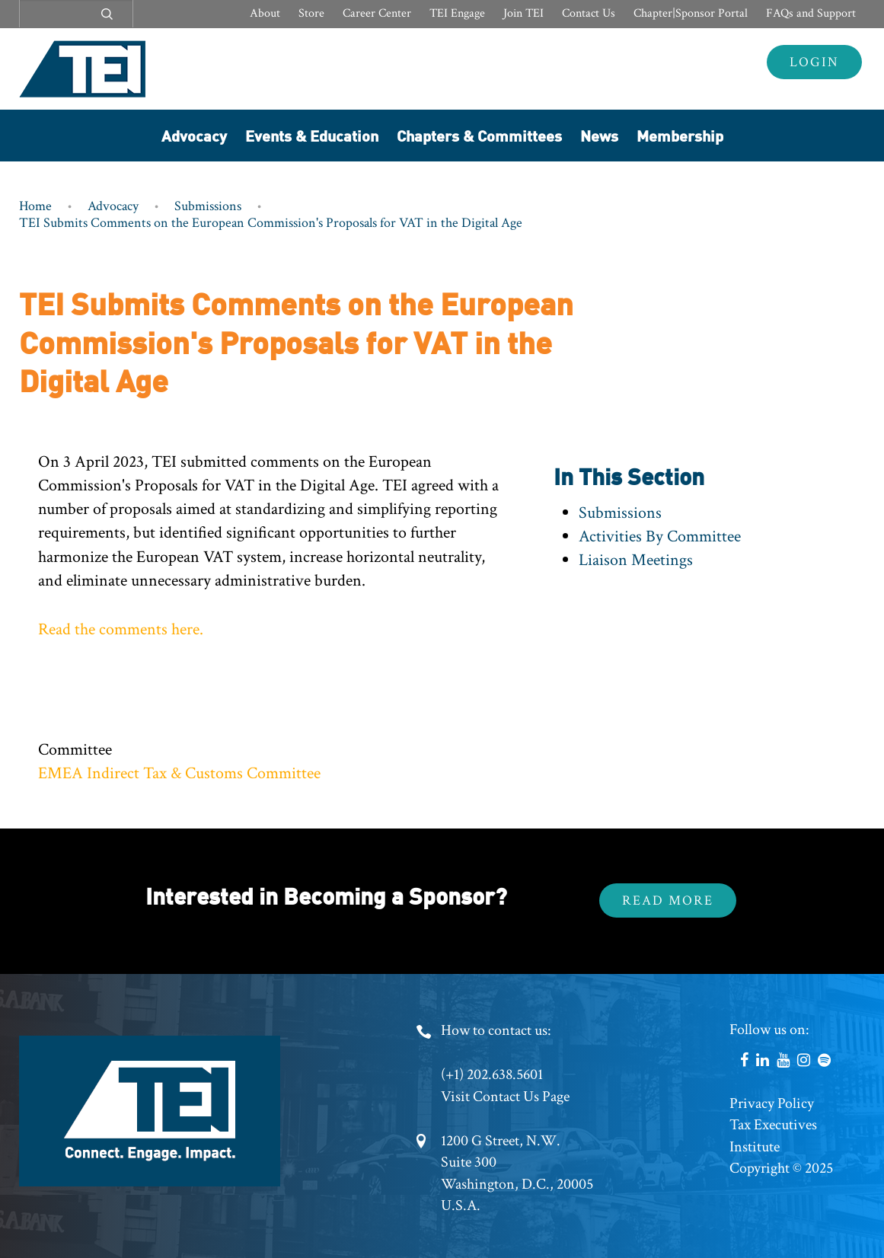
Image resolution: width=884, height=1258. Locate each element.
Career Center (377, 13)
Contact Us (588, 13)
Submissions (207, 206)
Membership (680, 135)
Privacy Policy (771, 1103)
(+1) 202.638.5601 (492, 1074)
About (265, 13)
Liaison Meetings (636, 560)
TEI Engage (457, 13)
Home (35, 206)
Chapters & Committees (479, 135)
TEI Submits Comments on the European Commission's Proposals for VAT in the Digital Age (270, 222)
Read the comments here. (120, 629)
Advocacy (194, 135)
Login (814, 62)
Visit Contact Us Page (505, 1096)
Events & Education (311, 135)
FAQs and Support (811, 13)
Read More (667, 900)
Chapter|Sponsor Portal (690, 13)
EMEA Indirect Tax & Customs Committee (179, 773)
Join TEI (523, 13)
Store (311, 13)
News (599, 135)
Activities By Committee (660, 536)
